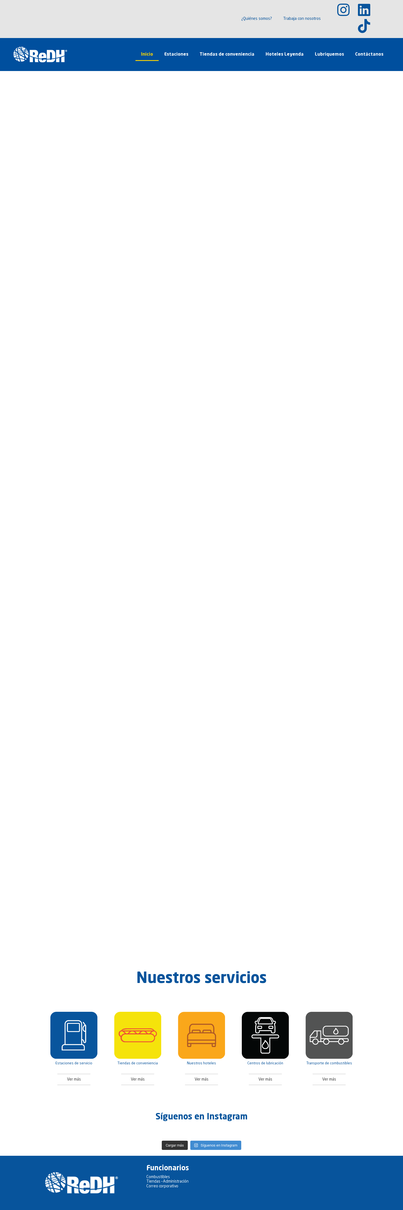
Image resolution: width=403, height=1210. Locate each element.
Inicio (147, 54)
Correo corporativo (162, 1186)
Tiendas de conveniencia (227, 54)
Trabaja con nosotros (302, 19)
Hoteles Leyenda (285, 54)
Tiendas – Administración (167, 1181)
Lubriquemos (329, 54)
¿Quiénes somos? (256, 19)
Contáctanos (369, 54)
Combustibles (158, 1177)
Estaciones (176, 54)
